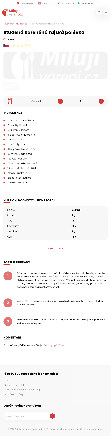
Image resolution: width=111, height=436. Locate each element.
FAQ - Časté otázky (13, 394)
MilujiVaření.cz (10, 23)
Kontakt (7, 380)
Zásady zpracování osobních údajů (22, 389)
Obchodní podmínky (14, 385)
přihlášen (59, 345)
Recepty (24, 23)
